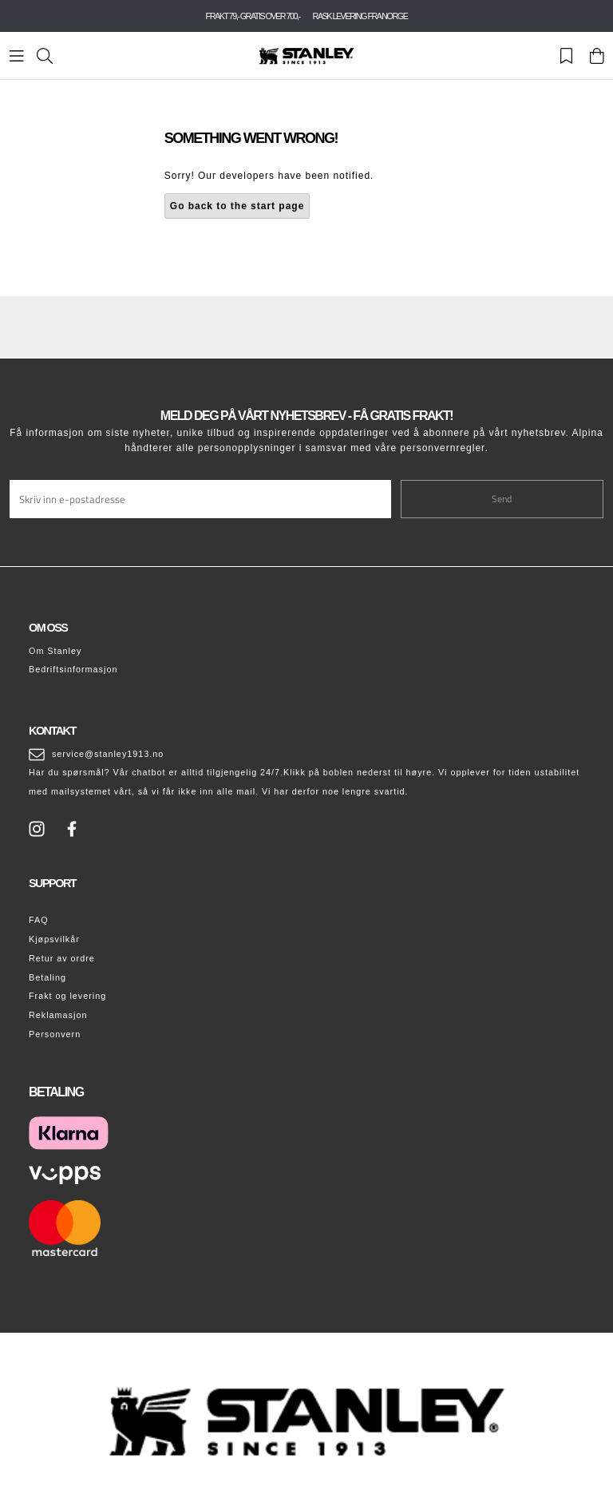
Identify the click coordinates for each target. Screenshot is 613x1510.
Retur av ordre (62, 958)
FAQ (39, 920)
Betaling (47, 977)
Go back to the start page (237, 206)
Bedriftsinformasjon (73, 669)
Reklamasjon (58, 1015)
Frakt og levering (67, 996)
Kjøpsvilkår (54, 939)
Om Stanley (55, 651)
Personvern (55, 1034)
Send (502, 498)
